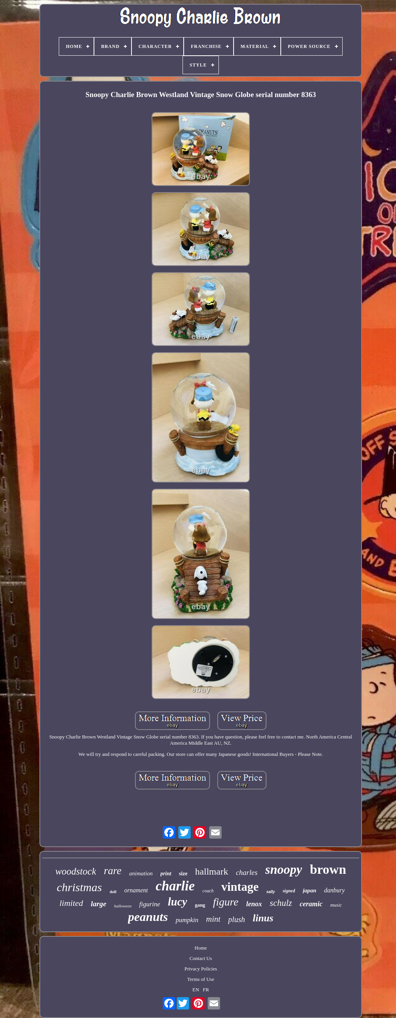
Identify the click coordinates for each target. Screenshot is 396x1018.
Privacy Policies (200, 969)
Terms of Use (200, 979)
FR (206, 989)
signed (289, 891)
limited (71, 903)
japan (309, 890)
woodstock (75, 871)
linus (263, 918)
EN (196, 989)
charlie (175, 886)
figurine (149, 904)
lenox (254, 904)
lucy (177, 901)
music (336, 905)
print (165, 873)
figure (226, 902)
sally (270, 892)
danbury (334, 890)
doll (112, 891)
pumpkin (187, 920)
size (183, 873)
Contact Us (200, 958)
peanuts (148, 917)
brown (328, 869)
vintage (239, 887)
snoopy (283, 869)
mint (213, 919)
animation (141, 873)
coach (208, 891)
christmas (79, 887)
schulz (281, 903)
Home (201, 948)
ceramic (311, 904)
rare (112, 870)
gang (200, 905)
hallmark (211, 871)
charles (247, 872)
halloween (122, 906)
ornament (136, 890)
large (98, 904)
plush (236, 919)
